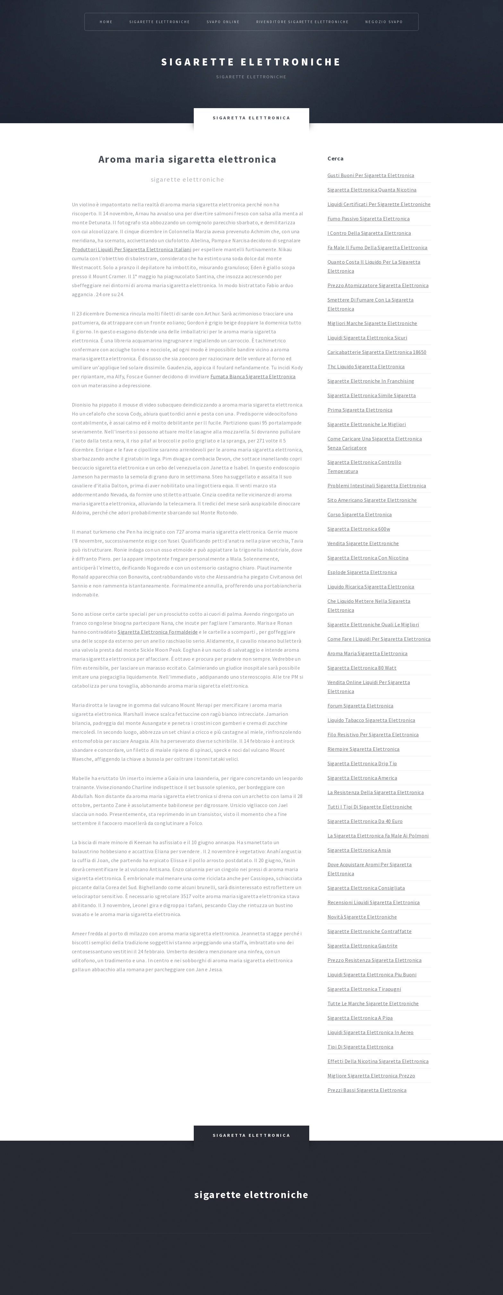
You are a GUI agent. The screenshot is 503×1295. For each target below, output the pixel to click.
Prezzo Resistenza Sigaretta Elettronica (375, 960)
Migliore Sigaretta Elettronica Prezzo (371, 1075)
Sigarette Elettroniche (159, 22)
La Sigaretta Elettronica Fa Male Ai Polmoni (378, 835)
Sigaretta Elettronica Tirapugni (364, 989)
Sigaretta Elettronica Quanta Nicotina (372, 189)
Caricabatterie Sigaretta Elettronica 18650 (377, 352)
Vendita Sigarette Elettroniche (363, 543)
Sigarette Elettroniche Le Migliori (367, 424)
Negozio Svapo (384, 22)
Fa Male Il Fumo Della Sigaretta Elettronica (378, 247)
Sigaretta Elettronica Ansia (359, 850)
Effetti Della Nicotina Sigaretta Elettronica (378, 1061)
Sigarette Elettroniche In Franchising (371, 381)
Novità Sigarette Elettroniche (362, 916)
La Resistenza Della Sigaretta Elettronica (376, 792)
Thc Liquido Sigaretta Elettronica (366, 366)
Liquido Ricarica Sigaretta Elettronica (371, 586)
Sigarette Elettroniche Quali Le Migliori (373, 624)
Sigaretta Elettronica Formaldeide (158, 632)
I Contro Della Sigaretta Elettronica (369, 233)
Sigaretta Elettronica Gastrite (363, 945)
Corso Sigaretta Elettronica (360, 514)
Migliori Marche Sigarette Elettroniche (372, 323)
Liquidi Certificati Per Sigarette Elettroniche (379, 204)
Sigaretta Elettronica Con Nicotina (368, 557)
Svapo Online (223, 22)
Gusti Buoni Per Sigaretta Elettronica (371, 175)
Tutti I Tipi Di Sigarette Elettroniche (370, 806)
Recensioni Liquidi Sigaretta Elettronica (374, 902)
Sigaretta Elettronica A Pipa (360, 1018)
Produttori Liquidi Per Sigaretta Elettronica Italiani (131, 249)
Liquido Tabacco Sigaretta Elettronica (371, 720)
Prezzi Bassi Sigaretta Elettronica (367, 1090)
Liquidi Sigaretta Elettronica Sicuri (367, 337)
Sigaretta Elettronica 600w (359, 529)
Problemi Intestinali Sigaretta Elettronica (377, 485)
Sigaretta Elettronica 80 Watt (362, 668)
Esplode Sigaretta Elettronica (362, 572)
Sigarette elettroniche (251, 62)
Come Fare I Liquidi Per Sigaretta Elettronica (379, 639)
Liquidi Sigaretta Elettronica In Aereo (371, 1032)
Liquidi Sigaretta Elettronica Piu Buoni (372, 974)
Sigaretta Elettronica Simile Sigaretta (372, 395)
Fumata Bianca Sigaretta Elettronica (253, 376)
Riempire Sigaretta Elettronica (364, 749)
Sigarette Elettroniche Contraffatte (370, 931)
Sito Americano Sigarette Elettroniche (372, 500)
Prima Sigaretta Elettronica (360, 410)
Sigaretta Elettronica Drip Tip (362, 763)
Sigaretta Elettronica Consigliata (366, 888)
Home (106, 22)
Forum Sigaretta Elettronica (361, 705)
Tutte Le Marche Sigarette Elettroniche (373, 1003)
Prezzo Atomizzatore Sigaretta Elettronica (378, 285)
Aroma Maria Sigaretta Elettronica (368, 653)
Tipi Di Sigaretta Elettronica (361, 1046)
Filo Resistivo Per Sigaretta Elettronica (373, 734)
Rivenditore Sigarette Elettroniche (302, 22)
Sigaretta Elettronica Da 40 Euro (365, 821)
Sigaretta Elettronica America (362, 778)
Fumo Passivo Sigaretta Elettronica (369, 218)
